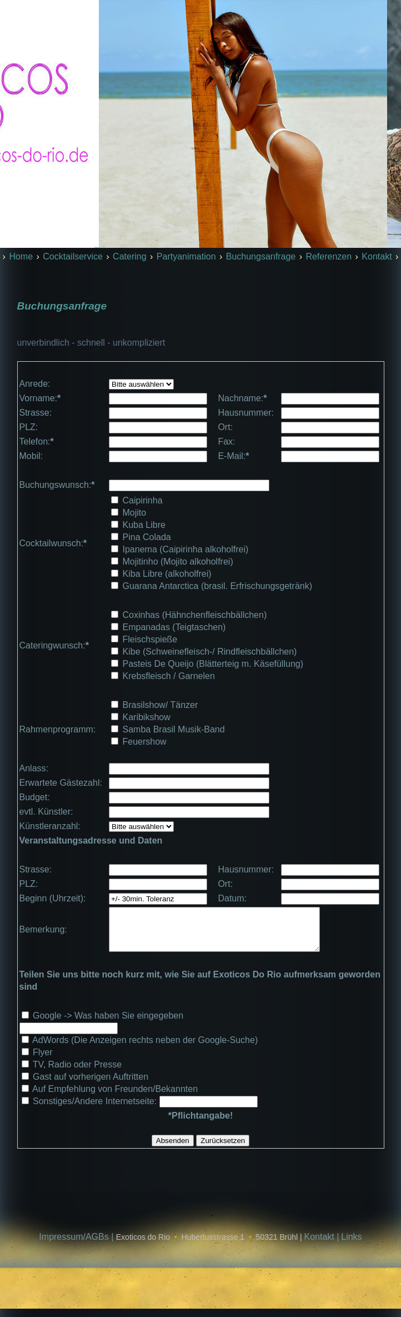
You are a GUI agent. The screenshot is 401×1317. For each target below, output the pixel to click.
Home (21, 256)
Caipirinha (143, 500)
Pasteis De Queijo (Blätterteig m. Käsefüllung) (213, 664)
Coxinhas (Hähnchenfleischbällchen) (195, 615)
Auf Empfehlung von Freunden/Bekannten (115, 1097)
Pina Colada (147, 537)
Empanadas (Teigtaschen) (174, 627)
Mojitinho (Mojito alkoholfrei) (178, 561)
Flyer (43, 1060)
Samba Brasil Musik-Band (174, 729)
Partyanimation (186, 256)
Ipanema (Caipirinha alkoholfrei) (186, 549)
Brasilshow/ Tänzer (160, 705)
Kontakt (377, 256)
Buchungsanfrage (260, 256)
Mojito (135, 512)
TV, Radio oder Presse (77, 1072)
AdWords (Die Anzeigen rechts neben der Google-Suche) (145, 1048)
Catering (129, 256)
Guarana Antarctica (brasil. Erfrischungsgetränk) (217, 586)
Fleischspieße (150, 639)
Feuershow (145, 741)
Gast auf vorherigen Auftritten (90, 1085)
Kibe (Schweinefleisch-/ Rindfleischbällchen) (210, 651)
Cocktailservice (73, 256)
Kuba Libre (144, 525)
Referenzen (328, 256)
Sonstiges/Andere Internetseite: (96, 1109)
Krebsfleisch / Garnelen (169, 676)
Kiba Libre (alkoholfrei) (167, 573)
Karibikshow (147, 717)
